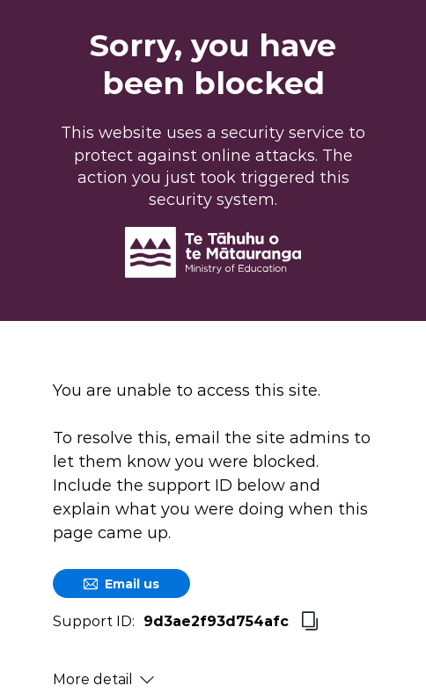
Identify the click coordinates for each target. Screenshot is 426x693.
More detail (103, 679)
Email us (121, 584)
